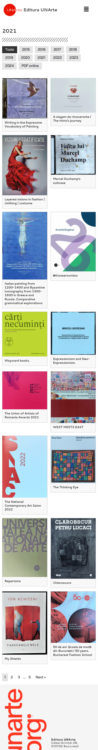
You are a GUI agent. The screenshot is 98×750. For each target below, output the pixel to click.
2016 (42, 49)
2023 (73, 57)
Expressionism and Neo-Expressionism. (71, 361)
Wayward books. (17, 360)
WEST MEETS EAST (68, 427)
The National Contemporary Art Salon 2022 (23, 506)
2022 (57, 57)
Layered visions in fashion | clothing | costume (25, 201)
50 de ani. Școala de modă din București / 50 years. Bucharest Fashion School (72, 651)
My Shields (13, 659)
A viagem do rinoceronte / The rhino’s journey (72, 119)
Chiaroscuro (62, 583)
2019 (9, 57)
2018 (73, 49)
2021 (41, 57)
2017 (57, 49)
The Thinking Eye (65, 487)
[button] (86, 9)
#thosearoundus (65, 275)
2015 (26, 49)
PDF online (30, 66)
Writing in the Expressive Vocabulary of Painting (23, 124)
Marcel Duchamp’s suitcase (66, 181)
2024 (9, 66)
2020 (25, 57)
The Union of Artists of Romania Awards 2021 (22, 415)
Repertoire (13, 581)
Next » (41, 677)
